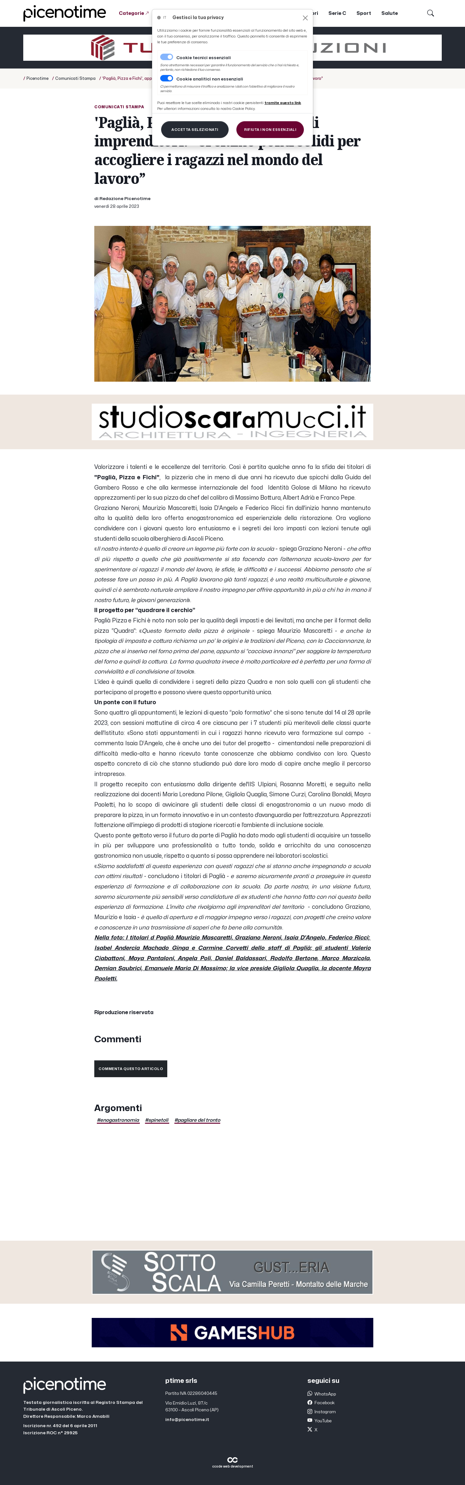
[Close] (305, 18)
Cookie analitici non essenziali (209, 79)
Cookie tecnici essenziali (203, 58)
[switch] (166, 78)
